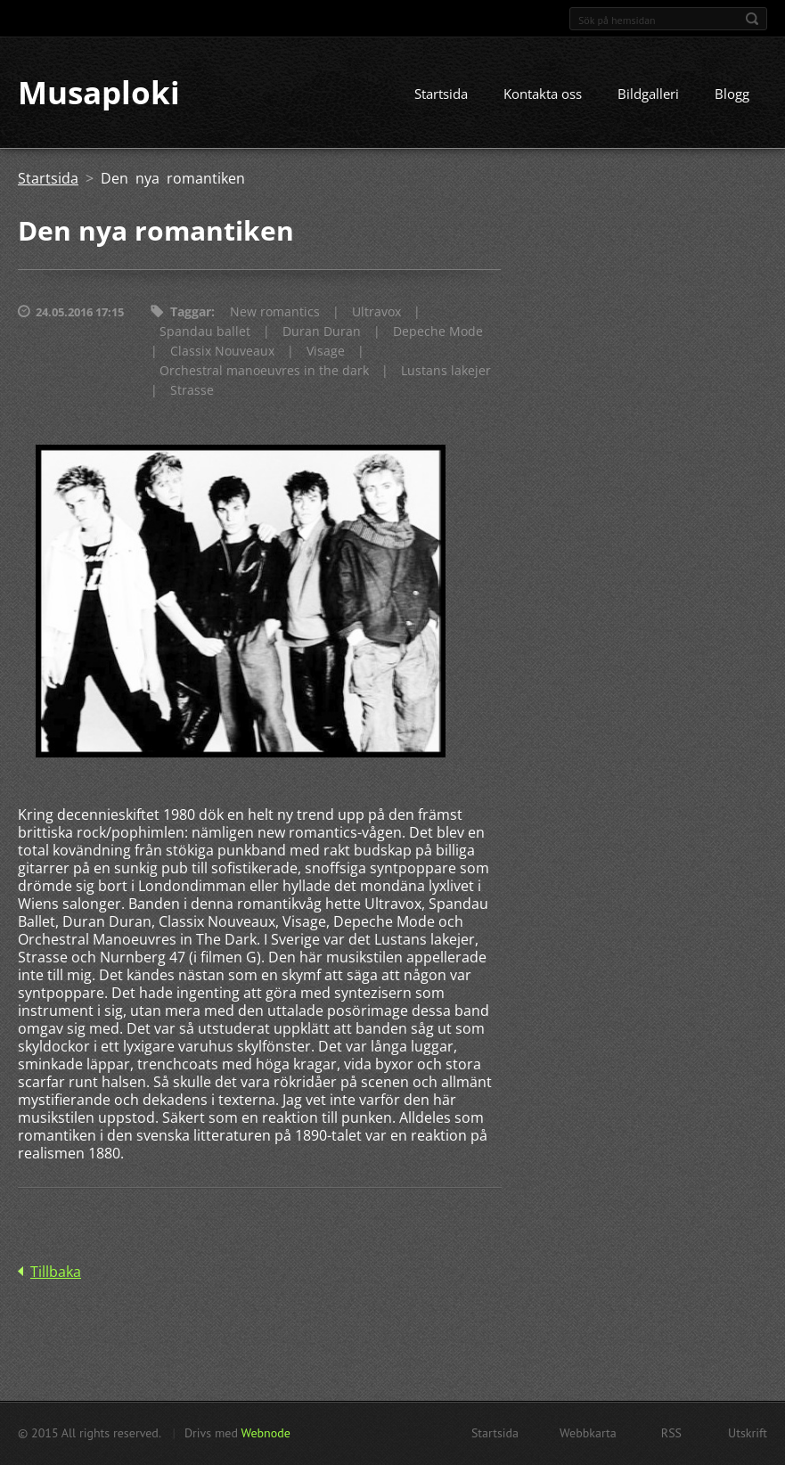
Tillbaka (55, 1272)
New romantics (275, 313)
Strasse (192, 391)
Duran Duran (321, 332)
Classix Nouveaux (222, 352)
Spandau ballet (204, 332)
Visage (326, 352)
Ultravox (376, 313)
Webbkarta (588, 1433)
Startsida (441, 95)
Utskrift (747, 1433)
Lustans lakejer (446, 372)
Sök (752, 19)
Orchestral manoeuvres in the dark (264, 372)
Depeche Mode (438, 332)
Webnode (265, 1433)
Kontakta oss (542, 95)
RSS (671, 1433)
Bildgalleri (648, 95)
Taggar (190, 313)
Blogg (732, 95)
